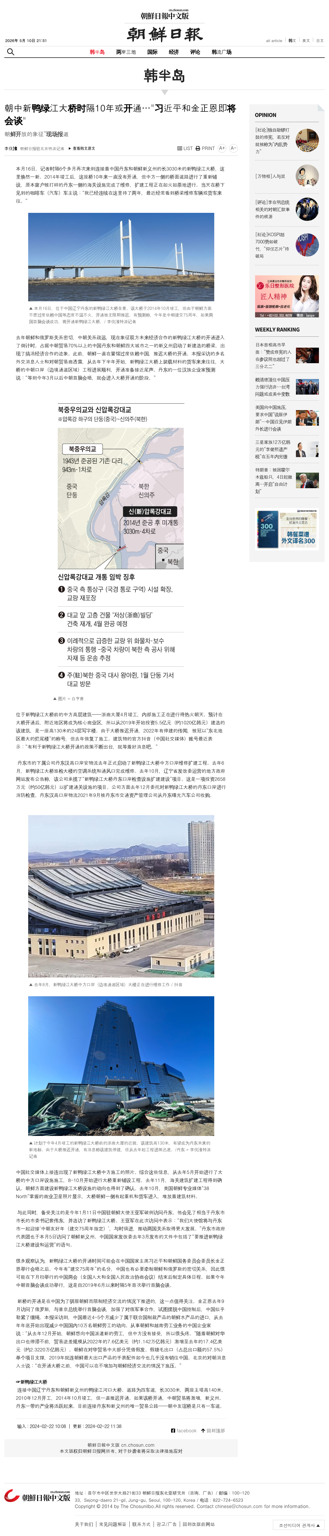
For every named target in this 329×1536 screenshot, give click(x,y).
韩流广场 (222, 51)
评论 (195, 51)
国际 (152, 51)
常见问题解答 (113, 1524)
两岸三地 (126, 51)
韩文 (292, 40)
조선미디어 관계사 (297, 1525)
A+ (222, 148)
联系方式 (141, 1524)
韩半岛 (97, 51)
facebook (184, 1431)
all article (274, 40)
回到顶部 (213, 1431)
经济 (174, 51)
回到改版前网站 (199, 1524)
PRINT (205, 148)
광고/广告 (166, 1524)
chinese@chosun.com (239, 1506)
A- (233, 148)
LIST (185, 148)
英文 (306, 40)
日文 (320, 40)
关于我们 (84, 1524)
